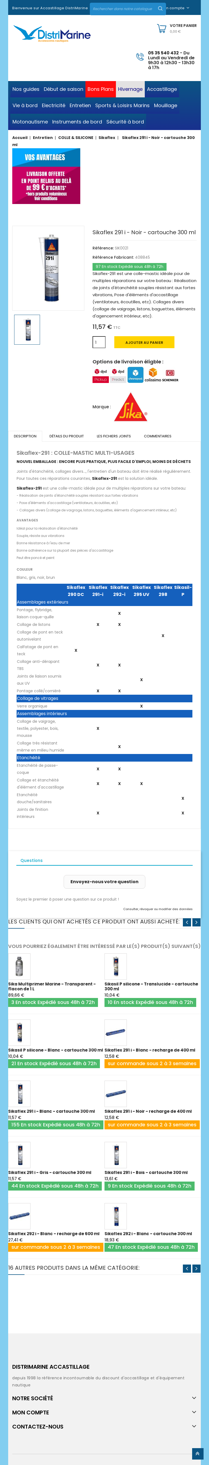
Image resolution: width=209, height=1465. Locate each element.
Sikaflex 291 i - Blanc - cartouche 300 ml (51, 1111)
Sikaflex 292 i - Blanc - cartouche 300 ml (148, 1234)
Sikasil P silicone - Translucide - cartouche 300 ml (151, 986)
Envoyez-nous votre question (104, 882)
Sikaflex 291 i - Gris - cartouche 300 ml (49, 1172)
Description (25, 436)
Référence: (103, 248)
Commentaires (157, 436)
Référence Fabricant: (113, 257)
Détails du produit (67, 436)
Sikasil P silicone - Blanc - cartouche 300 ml (55, 1050)
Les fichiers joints (114, 436)
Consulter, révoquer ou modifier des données (158, 909)
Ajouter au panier (144, 342)
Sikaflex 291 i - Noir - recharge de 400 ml (148, 1111)
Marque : (102, 407)
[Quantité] (99, 342)
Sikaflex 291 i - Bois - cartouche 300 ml (146, 1172)
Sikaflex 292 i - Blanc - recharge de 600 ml (54, 1234)
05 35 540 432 (163, 53)
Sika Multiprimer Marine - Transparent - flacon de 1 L (52, 986)
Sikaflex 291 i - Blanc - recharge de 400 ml (149, 1050)
